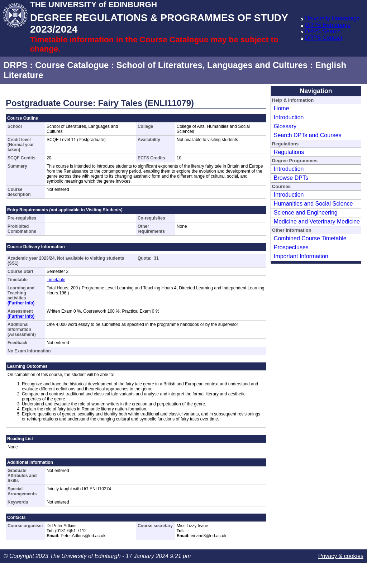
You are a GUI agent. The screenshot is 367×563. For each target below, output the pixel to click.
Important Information (301, 256)
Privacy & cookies (340, 556)
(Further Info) (21, 302)
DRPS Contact (323, 38)
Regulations (289, 152)
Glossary (285, 126)
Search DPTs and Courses (308, 135)
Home (281, 108)
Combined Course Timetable (310, 238)
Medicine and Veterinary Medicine (317, 221)
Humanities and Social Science (313, 204)
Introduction (289, 117)
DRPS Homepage (328, 25)
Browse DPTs (291, 178)
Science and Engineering (306, 213)
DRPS (16, 65)
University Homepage (332, 18)
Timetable (56, 279)
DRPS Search (323, 31)
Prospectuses (291, 247)
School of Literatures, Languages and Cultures (212, 65)
